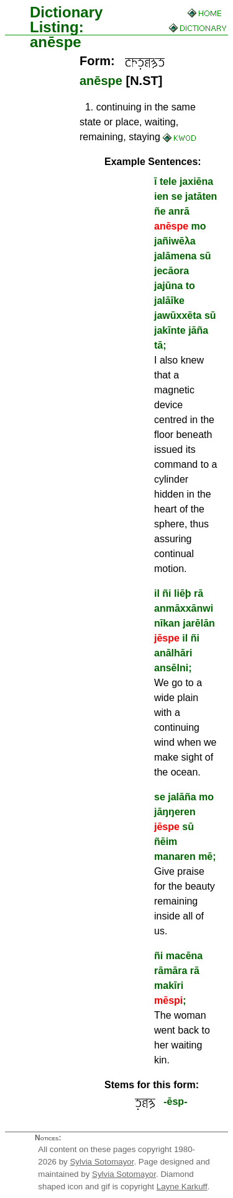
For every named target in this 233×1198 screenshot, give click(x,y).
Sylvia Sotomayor (102, 1161)
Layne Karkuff (182, 1186)
